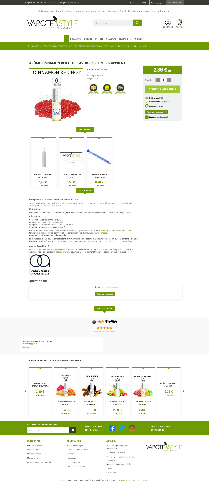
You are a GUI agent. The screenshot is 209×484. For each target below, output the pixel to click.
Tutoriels (131, 3)
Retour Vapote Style (35, 445)
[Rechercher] (117, 23)
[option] (43, 162)
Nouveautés (71, 458)
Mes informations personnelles (39, 462)
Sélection (70, 454)
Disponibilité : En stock (159, 101)
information (102, 233)
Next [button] (183, 391)
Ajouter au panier (162, 89)
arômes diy (103, 230)
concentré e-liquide (122, 230)
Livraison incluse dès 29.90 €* (78, 449)
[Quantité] (163, 80)
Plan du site (111, 472)
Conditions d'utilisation (115, 453)
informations (63, 241)
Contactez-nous (175, 3)
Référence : (154, 98)
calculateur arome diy (61, 203)
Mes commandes (34, 454)
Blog (144, 3)
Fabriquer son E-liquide (76, 466)
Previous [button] (25, 391)
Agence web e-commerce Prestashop (134, 480)
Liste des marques (74, 462)
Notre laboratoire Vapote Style (118, 464)
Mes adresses (32, 458)
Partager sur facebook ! (159, 117)
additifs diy (60, 252)
